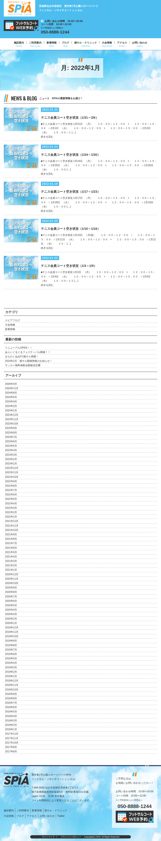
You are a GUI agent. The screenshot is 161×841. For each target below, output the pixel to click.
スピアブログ (12, 320)
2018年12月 (11, 680)
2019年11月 (11, 632)
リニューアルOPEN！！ (18, 347)
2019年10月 (11, 636)
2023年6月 (11, 441)
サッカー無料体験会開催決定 (22, 365)
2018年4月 (11, 716)
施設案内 (19, 42)
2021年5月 (11, 552)
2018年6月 (11, 707)
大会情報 (107, 42)
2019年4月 (11, 663)
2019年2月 (11, 671)
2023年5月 (11, 445)
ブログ (65, 42)
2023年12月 (11, 415)
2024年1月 (11, 410)
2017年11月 (11, 738)
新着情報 (52, 42)
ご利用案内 (35, 42)
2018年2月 (11, 725)
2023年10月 (11, 423)
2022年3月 (11, 508)
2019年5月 (11, 658)
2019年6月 (11, 654)
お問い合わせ (139, 42)
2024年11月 (11, 388)
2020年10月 (11, 583)
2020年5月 (11, 605)
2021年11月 (11, 525)
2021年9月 (11, 534)
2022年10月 (11, 477)
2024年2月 (11, 406)
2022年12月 (11, 468)
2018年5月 (11, 711)
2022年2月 (11, 512)
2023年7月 (11, 437)
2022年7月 (11, 490)
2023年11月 (11, 419)
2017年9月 (11, 747)
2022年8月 (11, 485)
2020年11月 (11, 578)
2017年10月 (11, 742)
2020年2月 (11, 618)
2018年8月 (11, 698)
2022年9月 (11, 481)
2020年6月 (11, 601)
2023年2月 (11, 459)
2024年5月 (11, 397)
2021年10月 (11, 530)
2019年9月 (11, 640)
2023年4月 (11, 450)
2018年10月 (11, 689)
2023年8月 (11, 432)
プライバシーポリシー (71, 837)
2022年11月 (11, 472)
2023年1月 (11, 463)
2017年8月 (11, 751)
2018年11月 (11, 685)
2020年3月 (11, 614)
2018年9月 (11, 694)
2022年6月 (11, 494)
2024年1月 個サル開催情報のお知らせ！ (28, 361)
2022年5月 (11, 499)
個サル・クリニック (85, 42)
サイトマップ (48, 837)
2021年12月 (11, 521)
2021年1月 (11, 569)
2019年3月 (11, 667)
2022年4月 (11, 503)
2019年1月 (11, 676)
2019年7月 (11, 649)
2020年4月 (11, 609)
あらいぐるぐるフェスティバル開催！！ (27, 352)
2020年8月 (11, 592)
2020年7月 (11, 596)
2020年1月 (11, 623)
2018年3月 (11, 720)
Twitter (61, 816)
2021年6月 (11, 547)
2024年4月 (11, 401)
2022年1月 (11, 516)
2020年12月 (11, 574)
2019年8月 (11, 645)
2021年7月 (11, 543)
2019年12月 (11, 627)
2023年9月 (11, 428)
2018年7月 (11, 702)
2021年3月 (11, 561)
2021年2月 (11, 565)
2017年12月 (11, 733)
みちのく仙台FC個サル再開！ (22, 356)
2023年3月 (11, 454)
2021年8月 (11, 539)
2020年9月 (11, 587)
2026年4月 (11, 384)
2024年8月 (11, 392)
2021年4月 (11, 556)
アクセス (122, 42)
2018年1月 (11, 729)
